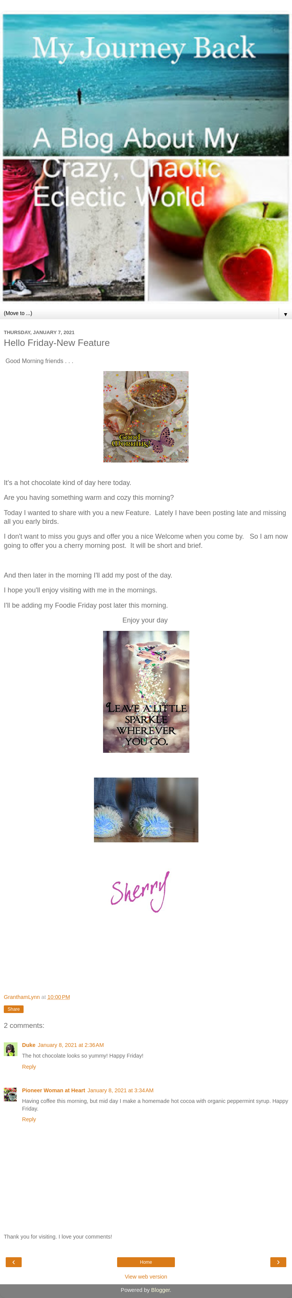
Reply (29, 1067)
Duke (28, 1045)
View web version (146, 1277)
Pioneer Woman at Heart (53, 1090)
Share (14, 1009)
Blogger (160, 1290)
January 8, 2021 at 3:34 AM (120, 1090)
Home (146, 1262)
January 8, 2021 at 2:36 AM (71, 1045)
